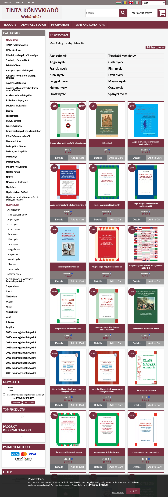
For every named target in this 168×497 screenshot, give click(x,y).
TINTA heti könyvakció (17, 45)
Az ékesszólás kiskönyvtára (19, 95)
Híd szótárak (12, 115)
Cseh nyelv (12, 224)
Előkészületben (13, 50)
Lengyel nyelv (13, 249)
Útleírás (9, 301)
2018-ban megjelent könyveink (21, 373)
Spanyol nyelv (14, 274)
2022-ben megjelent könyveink (21, 352)
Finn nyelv (12, 234)
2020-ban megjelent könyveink (21, 363)
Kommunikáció (13, 141)
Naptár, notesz (13, 172)
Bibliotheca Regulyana (17, 100)
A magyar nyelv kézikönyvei (19, 70)
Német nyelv (13, 259)
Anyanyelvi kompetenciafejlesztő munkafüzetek (22, 89)
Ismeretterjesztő (14, 126)
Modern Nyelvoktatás (16, 166)
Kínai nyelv (12, 239)
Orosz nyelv (13, 269)
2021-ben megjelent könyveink (21, 357)
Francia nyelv (13, 229)
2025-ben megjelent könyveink (21, 337)
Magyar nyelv (14, 254)
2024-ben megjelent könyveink (21, 342)
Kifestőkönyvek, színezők (18, 136)
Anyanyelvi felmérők (16, 83)
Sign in (7, 2)
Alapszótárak (13, 209)
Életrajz (9, 110)
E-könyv (10, 322)
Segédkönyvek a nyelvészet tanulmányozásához (19, 280)
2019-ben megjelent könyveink (21, 368)
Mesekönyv (11, 156)
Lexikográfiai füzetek (16, 146)
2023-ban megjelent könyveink (21, 347)
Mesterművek (12, 161)
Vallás (8, 306)
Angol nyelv (13, 219)
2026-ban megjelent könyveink (21, 332)
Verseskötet (11, 312)
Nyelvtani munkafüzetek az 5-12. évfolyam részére (22, 198)
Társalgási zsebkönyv (17, 214)
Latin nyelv (12, 244)
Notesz (9, 177)
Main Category (58, 43)
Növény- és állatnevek (17, 182)
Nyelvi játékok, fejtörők (17, 192)
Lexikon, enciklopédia (16, 151)
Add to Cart (77, 157)
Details (59, 157)
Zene (8, 317)
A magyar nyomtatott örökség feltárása (20, 76)
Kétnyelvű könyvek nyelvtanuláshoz (23, 131)
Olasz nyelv (12, 264)
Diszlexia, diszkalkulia (16, 105)
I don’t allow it (118, 492)
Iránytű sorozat (13, 121)
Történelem (11, 296)
